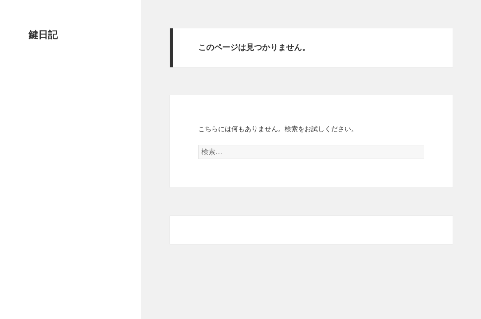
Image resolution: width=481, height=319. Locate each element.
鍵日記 (43, 34)
